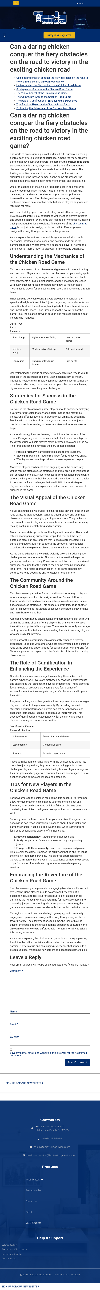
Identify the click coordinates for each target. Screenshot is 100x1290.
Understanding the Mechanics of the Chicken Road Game (48, 85)
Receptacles (34, 1190)
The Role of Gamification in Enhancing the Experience (46, 100)
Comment (16, 971)
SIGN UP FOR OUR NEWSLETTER (24, 1083)
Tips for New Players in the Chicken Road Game (43, 104)
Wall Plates (34, 1180)
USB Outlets (33, 1222)
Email (14, 1024)
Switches (31, 1201)
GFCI (29, 1212)
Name (14, 1011)
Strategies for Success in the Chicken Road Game (44, 89)
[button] (4, 35)
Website (14, 1037)
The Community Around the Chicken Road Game (43, 96)
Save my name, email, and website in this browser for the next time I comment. (48, 1054)
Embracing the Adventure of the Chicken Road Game (46, 108)
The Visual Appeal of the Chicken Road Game (42, 93)
